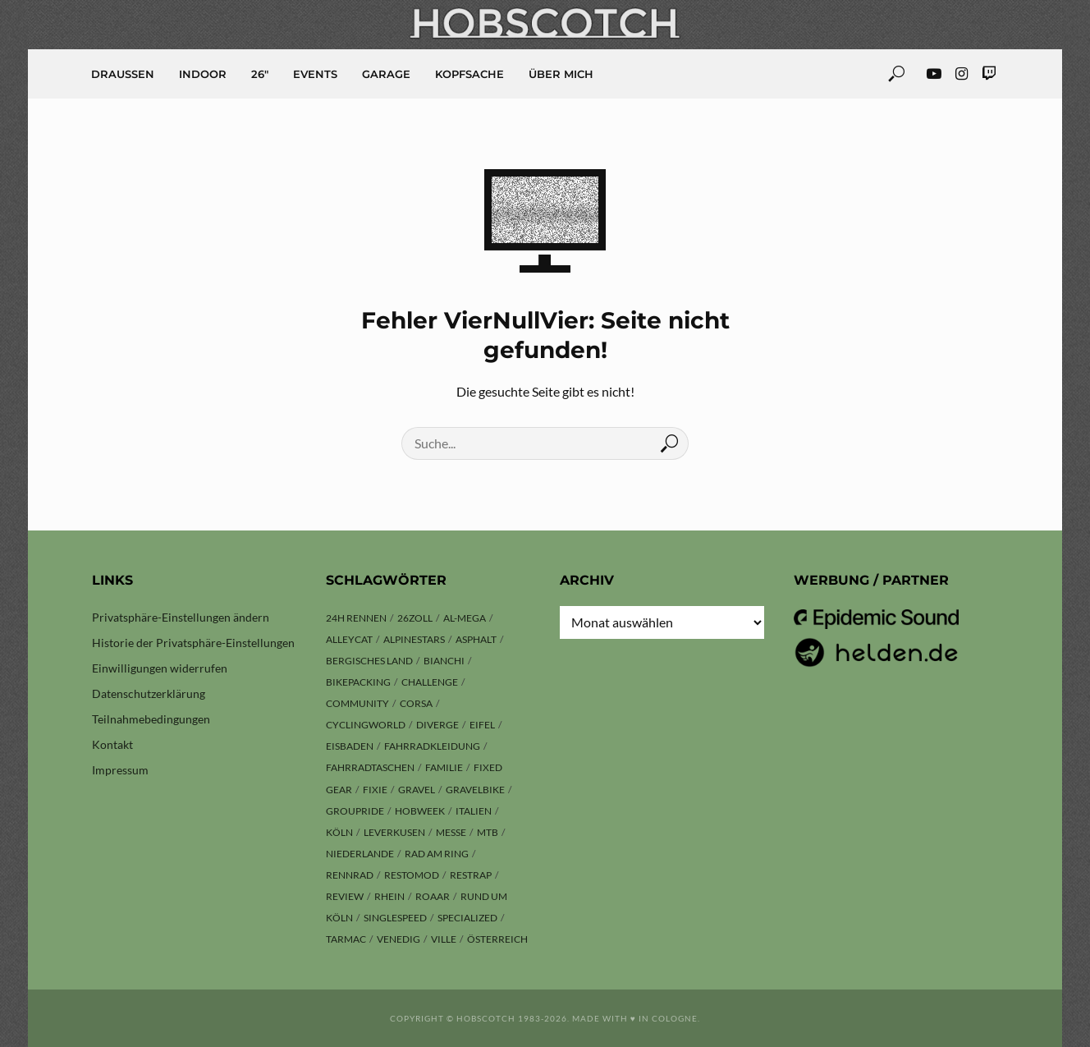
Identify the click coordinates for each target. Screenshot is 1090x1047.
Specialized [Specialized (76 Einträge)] (467, 918)
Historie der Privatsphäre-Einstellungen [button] (193, 643)
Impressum (120, 770)
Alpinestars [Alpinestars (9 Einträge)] (414, 639)
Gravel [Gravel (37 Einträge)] (416, 789)
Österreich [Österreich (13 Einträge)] (497, 939)
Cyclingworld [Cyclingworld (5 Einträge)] (365, 725)
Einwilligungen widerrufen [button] (159, 668)
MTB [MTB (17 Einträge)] (487, 832)
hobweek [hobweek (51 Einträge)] (420, 811)
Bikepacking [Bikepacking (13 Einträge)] (358, 682)
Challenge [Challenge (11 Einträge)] (429, 682)
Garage (386, 73)
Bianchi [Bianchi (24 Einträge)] (444, 660)
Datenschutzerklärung (148, 693)
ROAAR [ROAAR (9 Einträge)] (432, 896)
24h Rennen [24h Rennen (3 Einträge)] (356, 618)
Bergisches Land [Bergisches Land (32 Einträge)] (369, 660)
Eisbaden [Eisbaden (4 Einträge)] (349, 746)
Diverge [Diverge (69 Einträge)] (437, 725)
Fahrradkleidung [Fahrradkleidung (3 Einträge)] (432, 746)
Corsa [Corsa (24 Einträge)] (416, 703)
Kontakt (112, 744)
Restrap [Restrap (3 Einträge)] (471, 875)
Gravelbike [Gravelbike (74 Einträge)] (475, 789)
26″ (259, 73)
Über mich (561, 73)
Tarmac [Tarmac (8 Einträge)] (346, 939)
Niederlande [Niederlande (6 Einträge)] (360, 853)
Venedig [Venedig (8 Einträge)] (398, 939)
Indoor (203, 73)
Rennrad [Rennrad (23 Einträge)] (349, 875)
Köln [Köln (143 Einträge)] (339, 832)
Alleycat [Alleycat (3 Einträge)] (349, 639)
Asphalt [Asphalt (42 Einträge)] (476, 639)
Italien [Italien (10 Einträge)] (474, 811)
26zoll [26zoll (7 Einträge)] (415, 618)
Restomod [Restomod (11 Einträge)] (411, 875)
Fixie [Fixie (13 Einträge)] (375, 789)
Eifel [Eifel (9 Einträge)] (482, 725)
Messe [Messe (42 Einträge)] (451, 832)
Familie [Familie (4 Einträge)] (444, 767)
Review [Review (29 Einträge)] (345, 896)
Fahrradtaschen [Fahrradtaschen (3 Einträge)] (370, 767)
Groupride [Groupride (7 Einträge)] (355, 811)
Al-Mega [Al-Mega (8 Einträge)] (464, 618)
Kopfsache (469, 73)
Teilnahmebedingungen (151, 719)
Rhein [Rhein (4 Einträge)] (389, 896)
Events (315, 73)
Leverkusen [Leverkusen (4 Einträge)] (394, 832)
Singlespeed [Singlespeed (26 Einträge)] (395, 918)
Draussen (122, 73)
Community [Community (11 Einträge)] (357, 703)
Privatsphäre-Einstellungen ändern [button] (180, 617)
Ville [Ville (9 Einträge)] (443, 939)
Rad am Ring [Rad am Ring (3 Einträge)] (437, 853)
